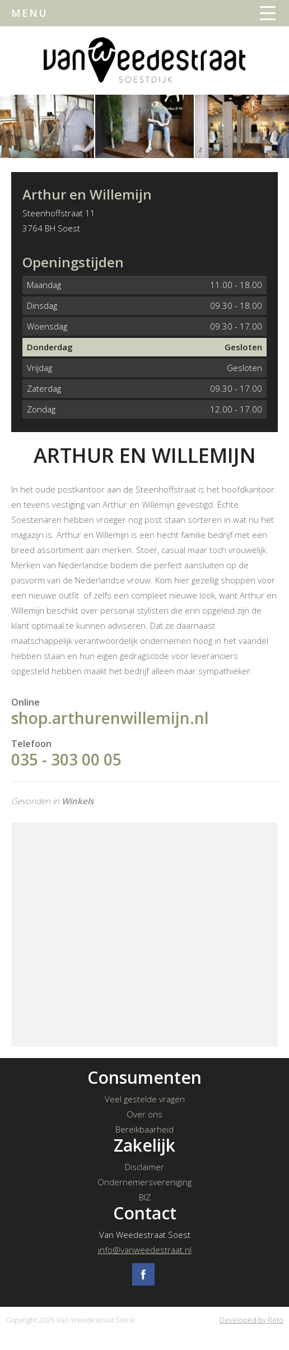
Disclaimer (144, 1166)
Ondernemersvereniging (144, 1181)
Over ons (144, 1114)
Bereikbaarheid (144, 1129)
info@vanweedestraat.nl (145, 1249)
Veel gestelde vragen (145, 1099)
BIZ (145, 1197)
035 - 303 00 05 (66, 759)
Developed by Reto (251, 1320)
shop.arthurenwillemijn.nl (110, 718)
